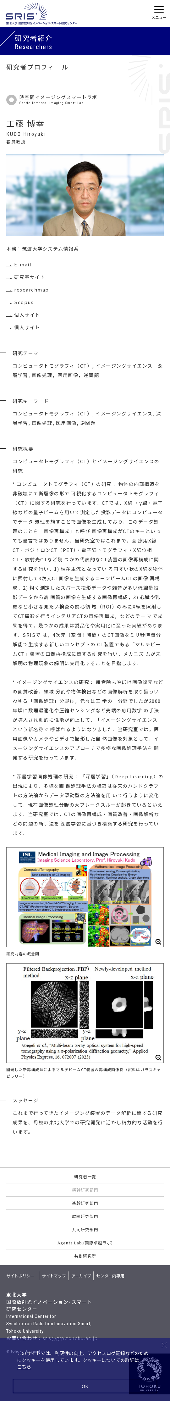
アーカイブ (81, 1276)
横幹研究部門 (85, 1190)
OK (85, 1386)
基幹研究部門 (85, 1203)
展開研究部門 (85, 1216)
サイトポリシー (20, 1276)
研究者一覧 (85, 1177)
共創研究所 (85, 1256)
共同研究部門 (85, 1229)
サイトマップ (54, 1276)
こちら (24, 1366)
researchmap (31, 289)
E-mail (22, 264)
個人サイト (27, 314)
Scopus (24, 302)
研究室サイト (29, 277)
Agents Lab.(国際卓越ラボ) (85, 1243)
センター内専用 (110, 1276)
